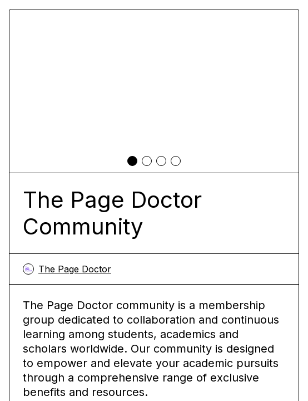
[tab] (132, 161)
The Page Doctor (67, 269)
